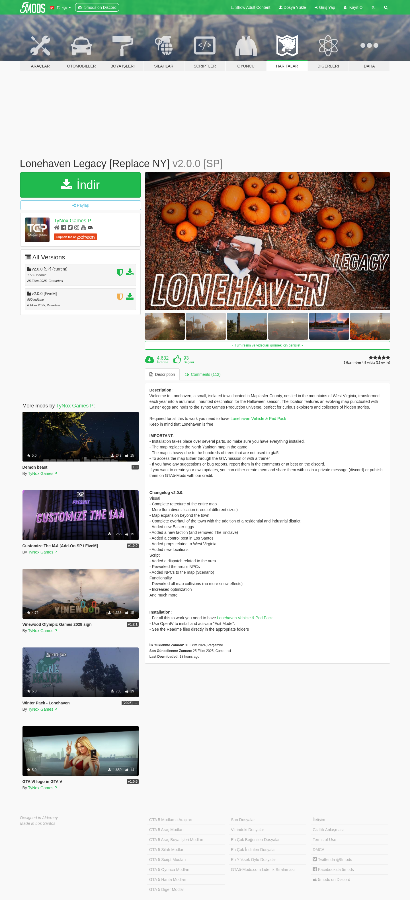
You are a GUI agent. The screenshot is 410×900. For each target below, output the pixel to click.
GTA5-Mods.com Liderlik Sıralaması (263, 869)
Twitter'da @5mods (332, 859)
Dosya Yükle (292, 7)
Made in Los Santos (38, 823)
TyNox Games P (72, 221)
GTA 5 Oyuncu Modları (169, 869)
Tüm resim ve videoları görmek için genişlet (267, 345)
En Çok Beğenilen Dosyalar (255, 839)
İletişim (319, 819)
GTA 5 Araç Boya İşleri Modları (176, 839)
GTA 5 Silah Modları (166, 849)
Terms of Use (324, 839)
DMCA (318, 849)
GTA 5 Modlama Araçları (170, 819)
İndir (80, 185)
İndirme (162, 362)
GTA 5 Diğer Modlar (166, 889)
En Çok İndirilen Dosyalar (253, 849)
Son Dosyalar (243, 819)
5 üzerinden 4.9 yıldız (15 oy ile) (367, 362)
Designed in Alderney (39, 817)
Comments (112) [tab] (203, 374)
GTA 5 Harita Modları (167, 879)
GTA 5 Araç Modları (166, 829)
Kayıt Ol (354, 7)
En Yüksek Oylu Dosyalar (253, 859)
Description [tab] (162, 374)
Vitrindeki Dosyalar (247, 829)
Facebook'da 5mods (333, 869)
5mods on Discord (331, 879)
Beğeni (189, 362)
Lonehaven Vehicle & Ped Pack (258, 418)
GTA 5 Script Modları (167, 859)
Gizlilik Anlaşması (328, 829)
